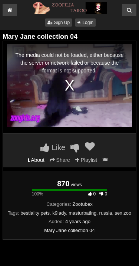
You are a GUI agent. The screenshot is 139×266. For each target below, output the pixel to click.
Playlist (86, 160)
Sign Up (58, 22)
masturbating (82, 213)
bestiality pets (35, 213)
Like (52, 147)
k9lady (59, 213)
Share (60, 160)
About (36, 160)
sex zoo (123, 213)
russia (105, 213)
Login (85, 22)
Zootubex (82, 204)
